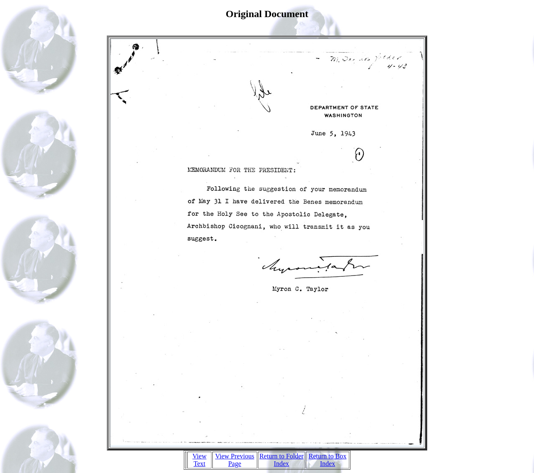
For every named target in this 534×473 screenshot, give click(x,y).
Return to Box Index (328, 460)
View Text (199, 460)
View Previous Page (234, 460)
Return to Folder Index (281, 460)
